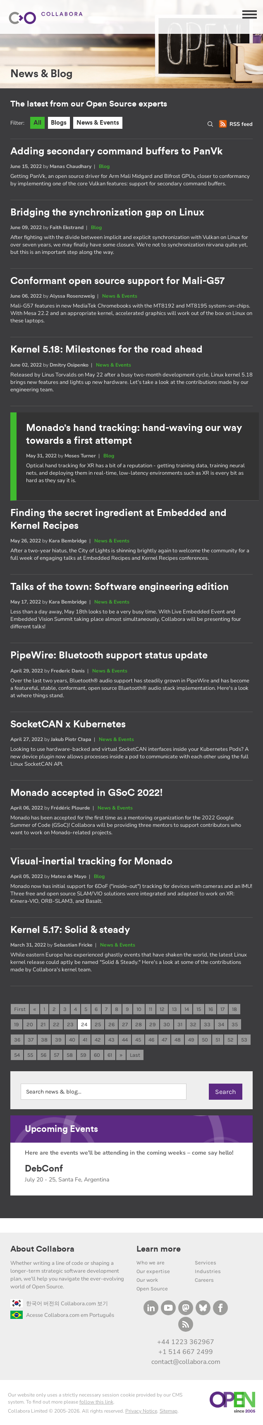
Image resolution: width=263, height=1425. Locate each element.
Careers (204, 1280)
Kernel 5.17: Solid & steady (70, 930)
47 (164, 1040)
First (20, 1009)
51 (217, 1040)
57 (56, 1055)
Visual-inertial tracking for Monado (91, 861)
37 (30, 1040)
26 (111, 1025)
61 (110, 1055)
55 (30, 1055)
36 (17, 1040)
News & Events (98, 123)
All (37, 123)
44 (125, 1040)
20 (29, 1025)
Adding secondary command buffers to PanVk (116, 151)
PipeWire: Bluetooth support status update (109, 656)
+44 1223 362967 (185, 1342)
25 (98, 1025)
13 (174, 1009)
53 (244, 1040)
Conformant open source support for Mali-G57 (117, 281)
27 (125, 1025)
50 (205, 1040)
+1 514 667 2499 (185, 1351)
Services (205, 1262)
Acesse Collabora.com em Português (62, 1315)
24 (84, 1025)
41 (85, 1040)
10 (138, 1009)
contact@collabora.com (185, 1362)
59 (83, 1055)
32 (193, 1025)
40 (72, 1040)
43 (111, 1040)
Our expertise (153, 1271)
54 (17, 1055)
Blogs (59, 123)
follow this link (96, 1402)
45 (138, 1040)
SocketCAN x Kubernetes (68, 724)
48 (178, 1040)
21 (43, 1025)
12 (162, 1009)
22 (56, 1025)
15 (198, 1009)
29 (152, 1025)
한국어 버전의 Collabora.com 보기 (59, 1303)
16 (210, 1009)
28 (138, 1025)
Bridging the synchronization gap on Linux (107, 213)
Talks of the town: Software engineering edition (119, 587)
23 (70, 1025)
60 (97, 1055)
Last (135, 1055)
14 (186, 1009)
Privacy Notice (141, 1411)
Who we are (150, 1262)
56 (43, 1055)
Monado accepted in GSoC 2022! (86, 793)
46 (151, 1040)
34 (221, 1025)
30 (166, 1025)
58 (70, 1055)
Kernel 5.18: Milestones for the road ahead (106, 350)
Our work (147, 1280)
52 (230, 1040)
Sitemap (168, 1411)
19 (16, 1025)
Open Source (152, 1288)
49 (191, 1040)
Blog (104, 166)
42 (98, 1040)
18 (234, 1009)
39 (58, 1040)
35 (235, 1025)
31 (179, 1025)
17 (222, 1009)
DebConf (44, 1168)
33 (207, 1025)
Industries (208, 1271)
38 (44, 1040)
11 (150, 1009)
